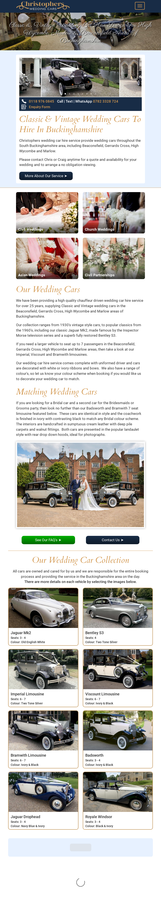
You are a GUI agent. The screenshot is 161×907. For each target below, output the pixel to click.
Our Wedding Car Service (34, 870)
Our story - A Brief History (34, 882)
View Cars (22, 857)
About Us (21, 851)
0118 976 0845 (41, 101)
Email (88, 886)
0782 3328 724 (105, 101)
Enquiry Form (35, 107)
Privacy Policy (25, 895)
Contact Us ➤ (113, 540)
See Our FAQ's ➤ (48, 540)
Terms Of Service (28, 901)
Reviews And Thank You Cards (38, 864)
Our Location (24, 889)
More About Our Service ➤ (46, 176)
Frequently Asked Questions (36, 876)
